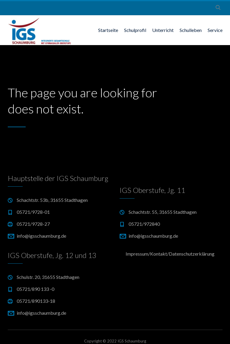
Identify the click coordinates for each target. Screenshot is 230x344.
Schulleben (191, 30)
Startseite (108, 30)
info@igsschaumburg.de (41, 236)
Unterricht (163, 30)
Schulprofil (135, 30)
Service (215, 30)
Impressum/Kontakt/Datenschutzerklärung (170, 254)
